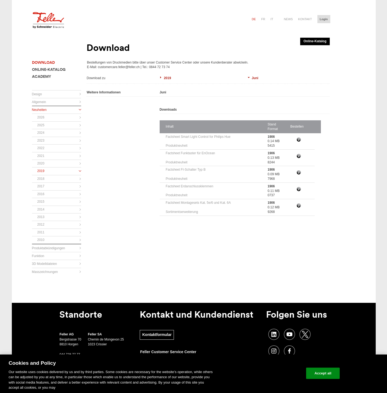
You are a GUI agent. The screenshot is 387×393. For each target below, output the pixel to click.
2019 (167, 78)
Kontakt (305, 19)
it (272, 19)
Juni (255, 78)
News (288, 19)
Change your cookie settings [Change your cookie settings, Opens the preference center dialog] (277, 373)
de (254, 19)
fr (263, 19)
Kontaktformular (156, 334)
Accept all (322, 373)
